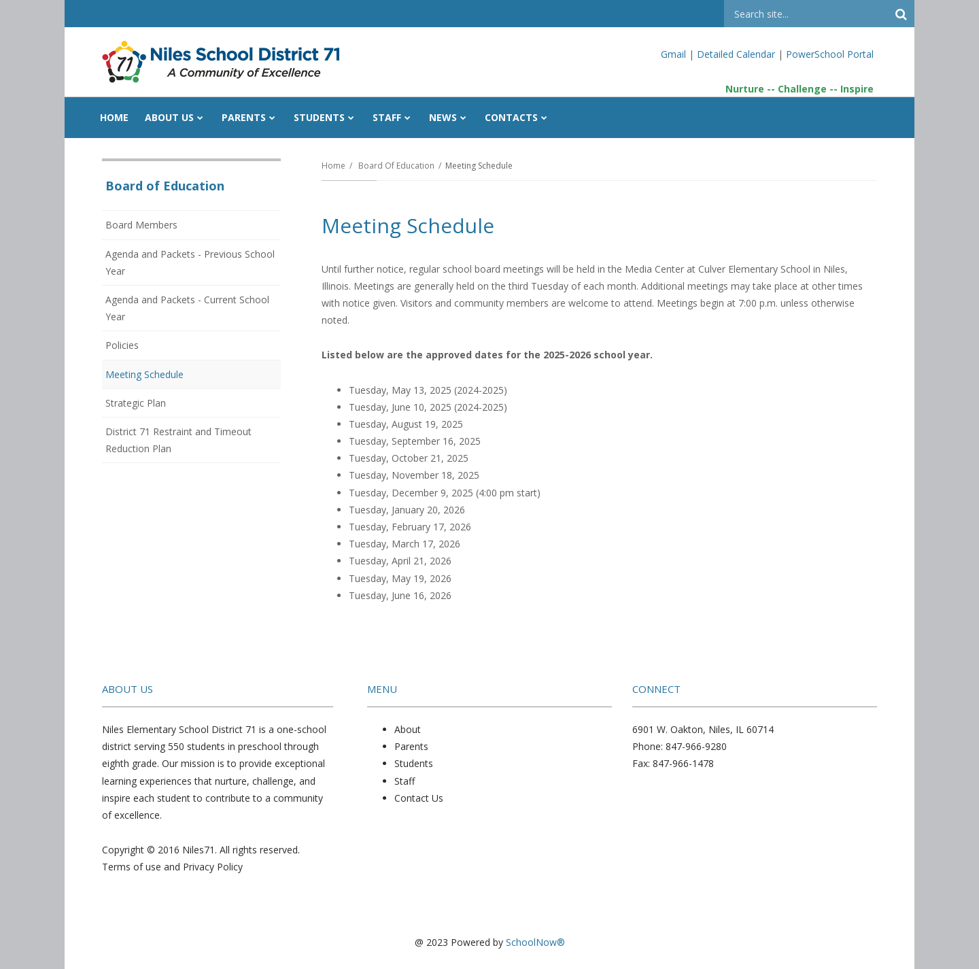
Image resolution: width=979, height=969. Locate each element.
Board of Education (396, 165)
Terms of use (131, 866)
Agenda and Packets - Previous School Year (190, 266)
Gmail (675, 54)
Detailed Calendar (736, 54)
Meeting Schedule (144, 374)
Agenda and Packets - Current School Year (187, 311)
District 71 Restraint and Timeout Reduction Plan (178, 443)
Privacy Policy (213, 866)
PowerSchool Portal (830, 54)
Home (333, 165)
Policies (140, 347)
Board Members (159, 227)
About (407, 729)
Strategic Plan (135, 402)
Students (413, 763)
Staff (404, 781)
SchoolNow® (535, 942)
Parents (411, 746)
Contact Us (418, 798)
